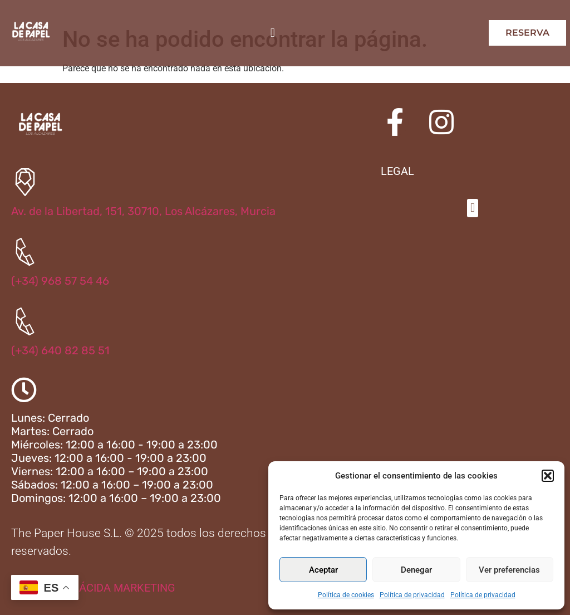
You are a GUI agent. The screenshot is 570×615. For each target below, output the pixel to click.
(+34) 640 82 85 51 (60, 350)
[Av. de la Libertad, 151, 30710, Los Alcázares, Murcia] (25, 182)
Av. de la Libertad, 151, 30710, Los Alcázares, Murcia (143, 211)
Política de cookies (346, 595)
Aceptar (323, 570)
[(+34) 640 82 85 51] (25, 321)
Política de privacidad (412, 595)
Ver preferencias (509, 570)
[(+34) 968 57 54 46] (25, 252)
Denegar (416, 570)
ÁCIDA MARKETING (127, 587)
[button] (547, 475)
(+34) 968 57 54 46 (60, 280)
